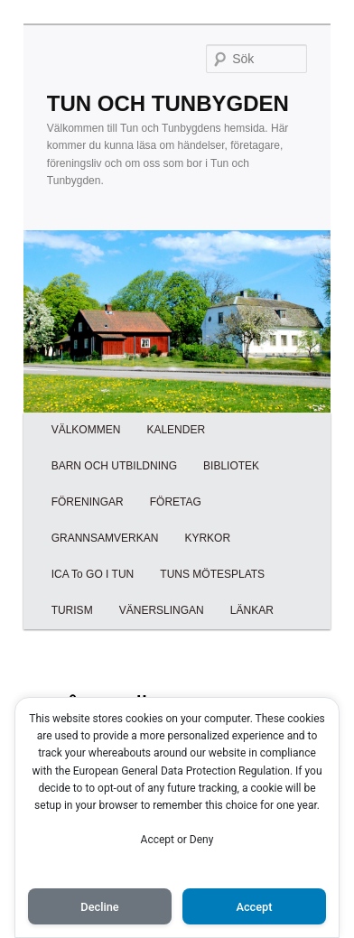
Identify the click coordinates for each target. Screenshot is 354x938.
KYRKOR (207, 538)
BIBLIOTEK (231, 466)
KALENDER (175, 429)
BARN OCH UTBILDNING (114, 466)
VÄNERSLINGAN (161, 610)
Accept (254, 907)
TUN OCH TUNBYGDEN (168, 103)
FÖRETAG (175, 502)
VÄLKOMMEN (86, 429)
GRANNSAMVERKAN (105, 538)
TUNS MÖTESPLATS (212, 574)
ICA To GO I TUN (93, 574)
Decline (99, 907)
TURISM (72, 610)
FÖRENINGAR (87, 502)
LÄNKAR (252, 610)
